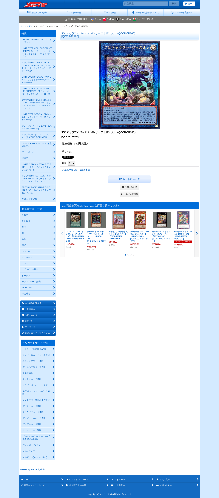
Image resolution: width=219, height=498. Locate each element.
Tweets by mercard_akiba (33, 469)
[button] (182, 12)
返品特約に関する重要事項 (76, 170)
